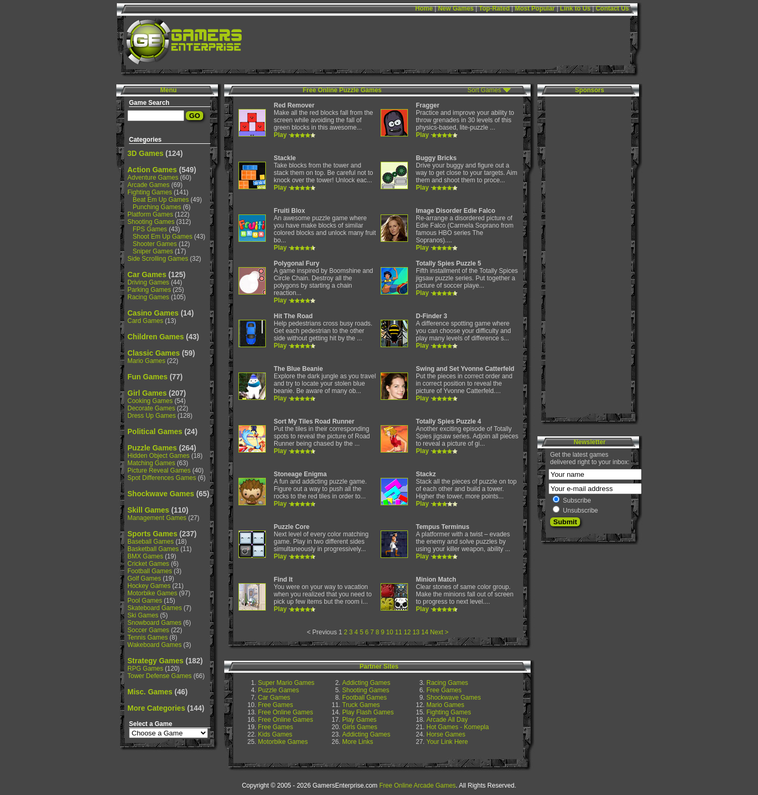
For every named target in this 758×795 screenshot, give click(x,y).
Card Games (145, 321)
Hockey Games (149, 586)
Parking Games (149, 289)
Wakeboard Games (154, 645)
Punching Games (157, 207)
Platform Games (150, 214)
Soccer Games (148, 630)
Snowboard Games (154, 622)
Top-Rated (494, 8)
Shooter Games (155, 244)
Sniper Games (153, 251)
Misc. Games (150, 692)
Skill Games (148, 510)
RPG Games (145, 668)
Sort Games (484, 90)
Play (280, 135)
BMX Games (145, 556)
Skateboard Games (154, 608)
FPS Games (150, 229)
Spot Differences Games (161, 478)
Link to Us (575, 8)
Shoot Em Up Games (162, 236)
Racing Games (148, 297)
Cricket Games (148, 563)
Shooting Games (150, 221)
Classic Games (153, 353)
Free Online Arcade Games (417, 785)
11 (398, 632)
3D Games (145, 153)
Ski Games (142, 615)
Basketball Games (152, 549)
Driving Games (148, 282)
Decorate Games (151, 408)
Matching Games (151, 463)
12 (407, 632)
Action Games (152, 169)
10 (389, 632)
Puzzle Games (152, 448)
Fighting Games (149, 192)
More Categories (156, 708)
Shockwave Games (160, 493)
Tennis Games (147, 637)
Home (424, 8)
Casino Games (152, 313)
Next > (439, 632)
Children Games (155, 336)
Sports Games (152, 533)
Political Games (154, 431)
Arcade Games (148, 185)
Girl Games (147, 393)
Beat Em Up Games (161, 199)
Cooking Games (150, 401)
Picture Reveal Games (159, 470)
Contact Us (612, 8)
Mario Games (146, 361)
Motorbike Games (152, 593)
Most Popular (535, 8)
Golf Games (144, 578)
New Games (456, 8)
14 (424, 632)
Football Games (149, 571)
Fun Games (147, 376)
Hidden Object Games (158, 455)
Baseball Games (150, 541)
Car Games (146, 274)
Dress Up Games (151, 415)
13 (416, 632)
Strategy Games (155, 660)
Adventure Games (152, 177)
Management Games (156, 518)
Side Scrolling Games (157, 258)
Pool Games (144, 600)
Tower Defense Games (159, 676)
